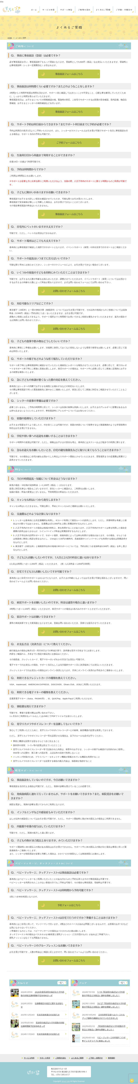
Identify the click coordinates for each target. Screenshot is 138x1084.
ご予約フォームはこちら (69, 142)
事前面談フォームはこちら (69, 73)
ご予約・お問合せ (124, 9)
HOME (10, 38)
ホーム (34, 9)
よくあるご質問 (103, 9)
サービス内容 (48, 9)
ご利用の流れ (84, 9)
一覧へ (61, 982)
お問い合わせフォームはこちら (69, 290)
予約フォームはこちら (69, 905)
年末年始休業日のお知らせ (48, 1014)
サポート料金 (66, 9)
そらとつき (66, 1081)
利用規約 (111, 1058)
